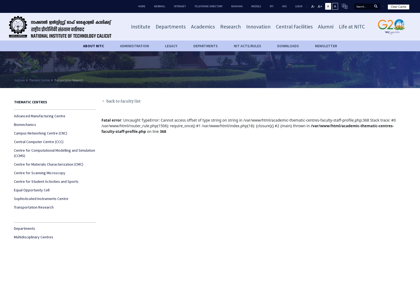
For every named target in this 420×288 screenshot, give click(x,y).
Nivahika (237, 6)
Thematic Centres (39, 80)
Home (141, 6)
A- (313, 6)
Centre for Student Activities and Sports (46, 181)
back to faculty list (121, 101)
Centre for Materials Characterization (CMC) (48, 164)
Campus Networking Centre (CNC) (40, 133)
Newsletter (326, 46)
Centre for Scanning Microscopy (39, 172)
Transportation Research (68, 80)
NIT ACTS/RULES (247, 46)
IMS (284, 6)
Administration (134, 46)
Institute (19, 80)
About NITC (93, 46)
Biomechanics (25, 124)
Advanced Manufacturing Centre (39, 116)
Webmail (159, 6)
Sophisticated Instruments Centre (41, 198)
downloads (288, 46)
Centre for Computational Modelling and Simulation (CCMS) (54, 153)
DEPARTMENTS (205, 46)
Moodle (256, 6)
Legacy (171, 46)
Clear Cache (398, 7)
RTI (271, 6)
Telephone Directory (208, 6)
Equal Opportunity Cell (32, 190)
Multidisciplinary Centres (33, 237)
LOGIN (298, 6)
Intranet (180, 6)
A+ (320, 6)
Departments (24, 228)
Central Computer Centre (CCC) (38, 141)
